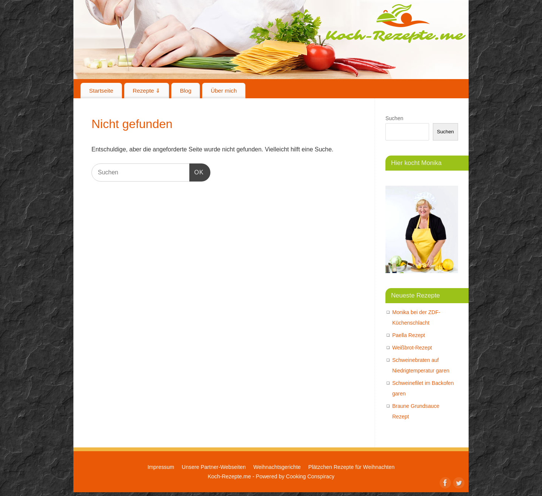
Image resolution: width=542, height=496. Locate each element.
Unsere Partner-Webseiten (214, 467)
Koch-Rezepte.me (396, 23)
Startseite (101, 90)
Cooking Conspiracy (310, 476)
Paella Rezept (408, 335)
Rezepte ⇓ (147, 90)
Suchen (394, 118)
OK (196, 171)
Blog (185, 90)
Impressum (161, 467)
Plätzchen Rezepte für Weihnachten (351, 467)
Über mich (224, 90)
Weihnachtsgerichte (277, 467)
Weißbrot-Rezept (412, 348)
